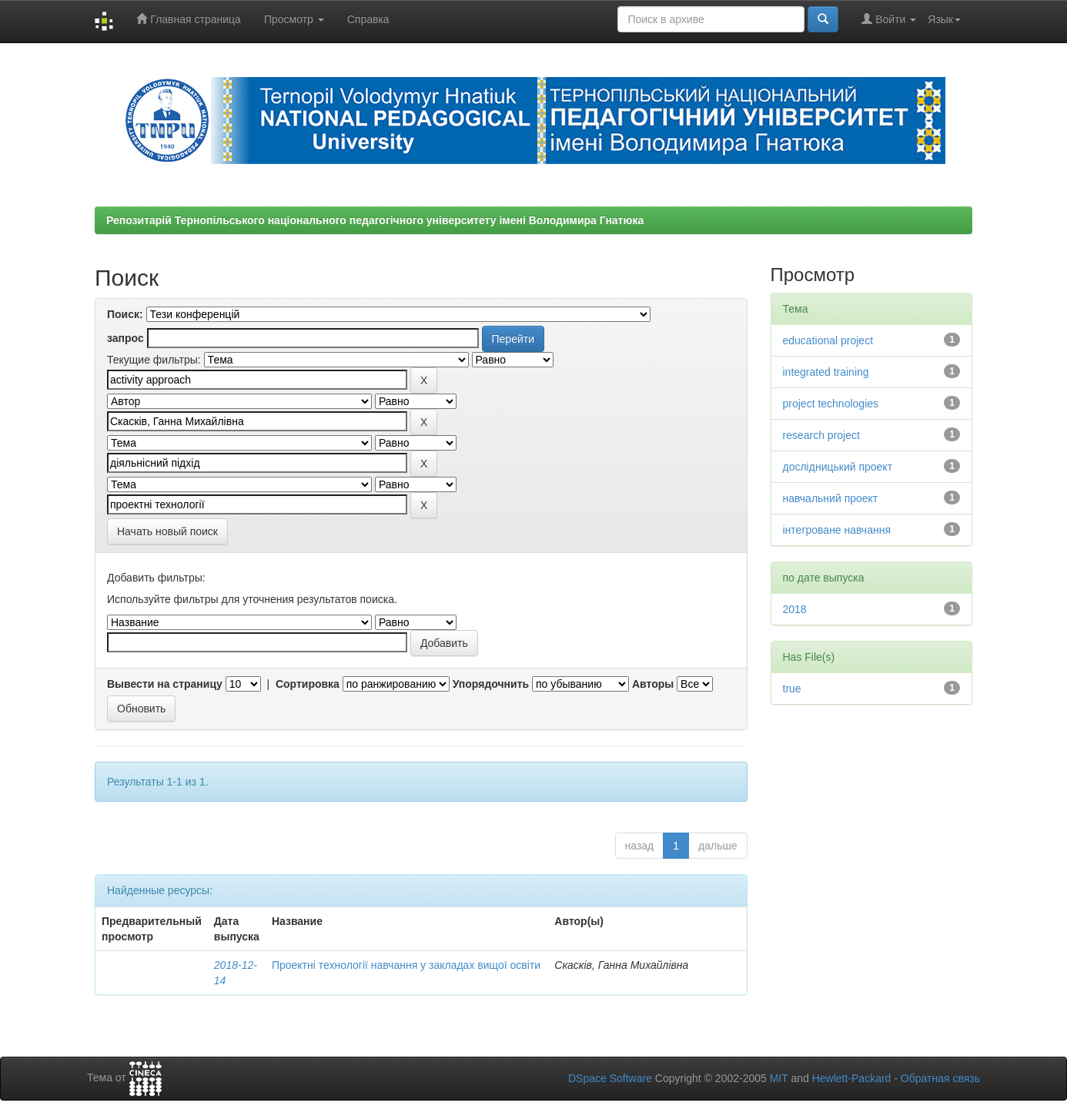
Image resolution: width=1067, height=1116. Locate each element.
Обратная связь (940, 1078)
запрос (125, 338)
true (792, 688)
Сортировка (308, 684)
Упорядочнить (491, 684)
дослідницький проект (838, 467)
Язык (944, 19)
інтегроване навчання (837, 530)
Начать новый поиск (167, 531)
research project (821, 435)
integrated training (826, 372)
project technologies (831, 403)
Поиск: (125, 314)
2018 (795, 609)
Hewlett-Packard (851, 1078)
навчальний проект (830, 498)
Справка (368, 19)
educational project (828, 340)
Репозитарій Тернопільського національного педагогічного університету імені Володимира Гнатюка (375, 220)
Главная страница (188, 18)
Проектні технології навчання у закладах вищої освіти (406, 965)
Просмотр (294, 19)
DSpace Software (610, 1078)
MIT (779, 1078)
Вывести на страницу (164, 684)
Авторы (653, 684)
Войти (888, 18)
